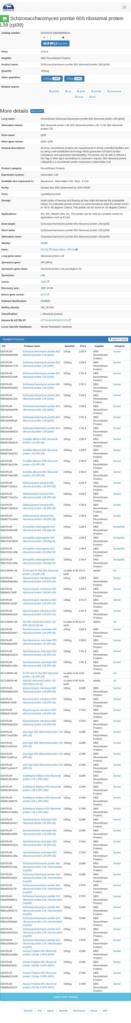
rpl (68, 91)
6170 (45, 294)
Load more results (65, 996)
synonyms (114, 91)
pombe (96, 91)
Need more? (37, 111)
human (117, 351)
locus (79, 96)
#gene (50, 1010)
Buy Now (55, 43)
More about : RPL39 (65, 249)
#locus (93, 1010)
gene (81, 91)
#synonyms (79, 1010)
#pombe (63, 1010)
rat (114, 570)
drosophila (119, 526)
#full (105, 1010)
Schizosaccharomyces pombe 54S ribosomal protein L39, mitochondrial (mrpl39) (42, 867)
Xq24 (45, 281)
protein (54, 91)
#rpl (40, 1010)
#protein (28, 1010)
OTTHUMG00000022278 (56, 320)
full (92, 96)
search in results (118, 339)
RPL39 (46, 249)
